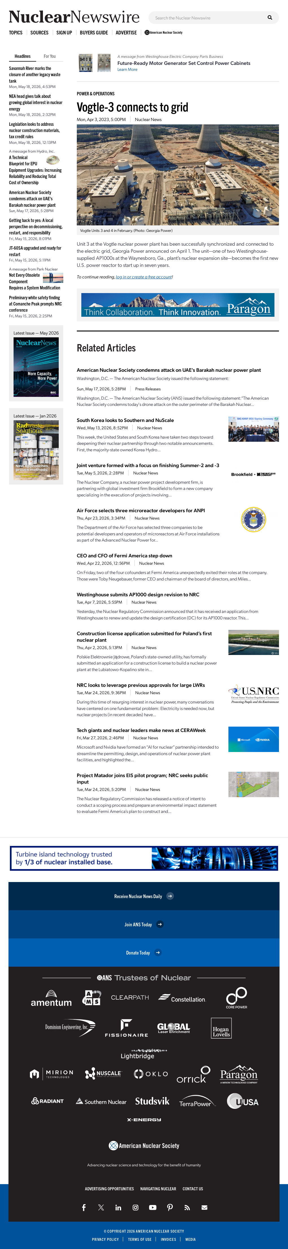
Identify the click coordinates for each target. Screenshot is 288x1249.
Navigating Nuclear (158, 1188)
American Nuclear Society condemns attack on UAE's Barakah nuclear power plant (32, 198)
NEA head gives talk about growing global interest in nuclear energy (35, 102)
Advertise (126, 32)
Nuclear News (148, 119)
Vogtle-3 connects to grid (132, 106)
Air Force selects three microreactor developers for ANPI (141, 510)
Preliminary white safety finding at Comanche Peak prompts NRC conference (35, 303)
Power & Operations (96, 93)
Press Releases (148, 389)
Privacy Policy (105, 1239)
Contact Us (193, 1188)
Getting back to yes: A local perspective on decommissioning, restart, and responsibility (36, 226)
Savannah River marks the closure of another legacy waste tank (34, 74)
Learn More (127, 69)
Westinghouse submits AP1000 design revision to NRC (138, 594)
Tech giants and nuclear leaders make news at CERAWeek (141, 730)
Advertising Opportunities (109, 1188)
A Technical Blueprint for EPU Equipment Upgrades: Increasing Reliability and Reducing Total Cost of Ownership (35, 169)
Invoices (168, 1239)
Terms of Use (140, 1239)
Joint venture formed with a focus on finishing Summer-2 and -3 (148, 465)
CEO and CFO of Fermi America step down (124, 555)
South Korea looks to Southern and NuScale (125, 420)
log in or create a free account (144, 277)
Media (191, 1239)
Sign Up (64, 32)
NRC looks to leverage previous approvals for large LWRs (141, 684)
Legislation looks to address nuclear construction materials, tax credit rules (34, 130)
